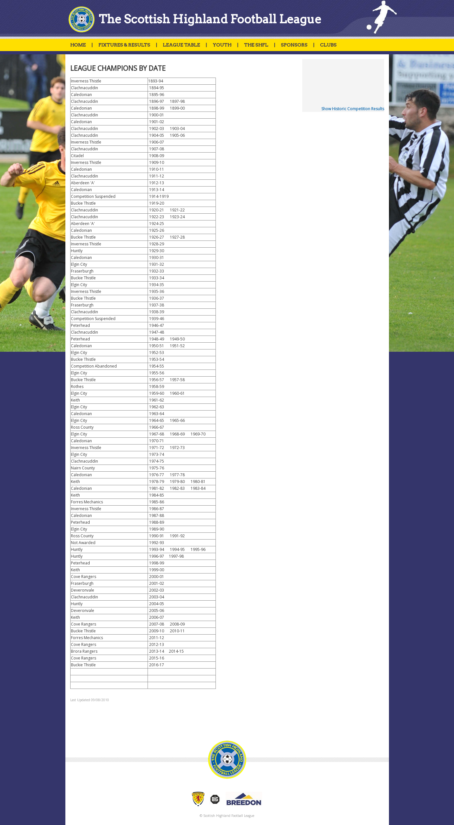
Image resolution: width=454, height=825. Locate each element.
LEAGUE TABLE (181, 45)
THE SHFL (256, 45)
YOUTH (222, 45)
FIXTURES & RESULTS (124, 45)
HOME (78, 45)
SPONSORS (294, 45)
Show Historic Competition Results (352, 109)
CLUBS (328, 45)
